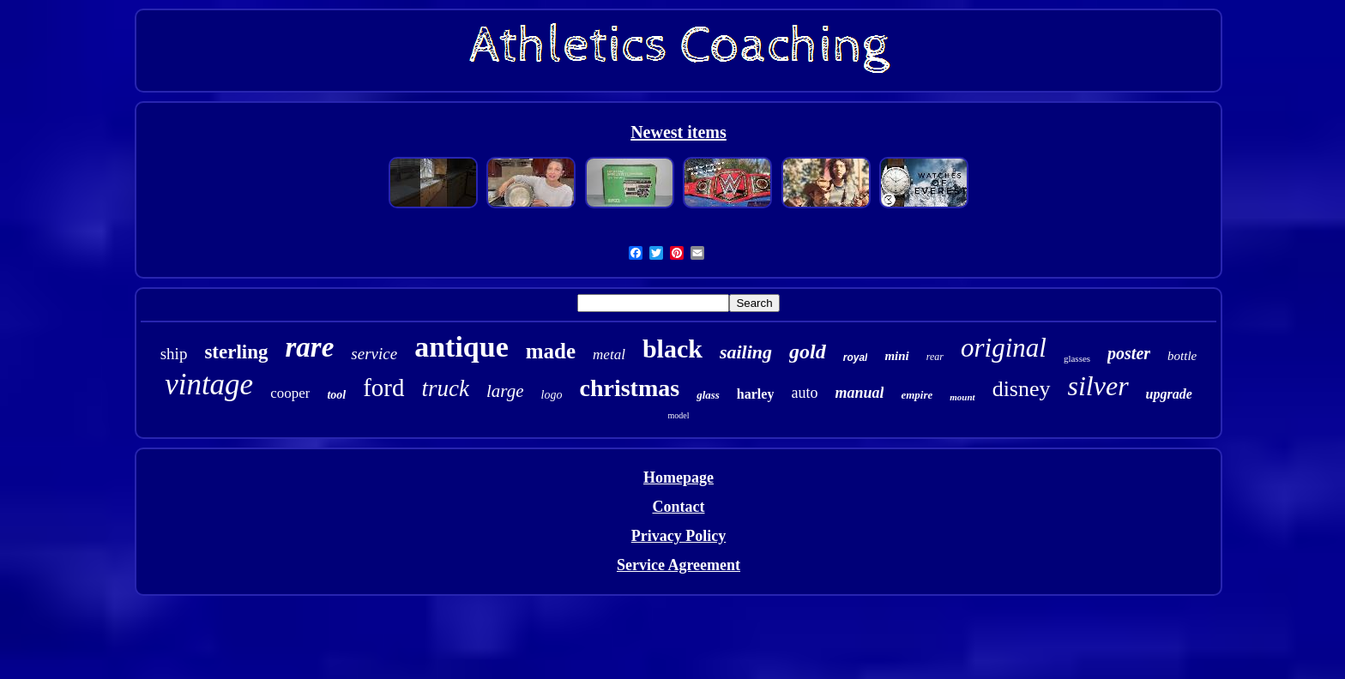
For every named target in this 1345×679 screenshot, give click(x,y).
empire (916, 394)
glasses (1077, 358)
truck (445, 388)
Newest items (678, 132)
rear (935, 357)
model (678, 415)
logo (552, 394)
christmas (629, 388)
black (672, 348)
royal (855, 358)
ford (383, 387)
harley (756, 394)
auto (804, 392)
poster (1128, 353)
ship (174, 354)
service (374, 354)
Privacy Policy (678, 535)
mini (896, 356)
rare (310, 347)
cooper (290, 393)
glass (708, 394)
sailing (746, 352)
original (1003, 348)
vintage (209, 384)
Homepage (678, 477)
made (551, 351)
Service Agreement (678, 565)
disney (1021, 388)
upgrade (1169, 394)
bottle (1182, 356)
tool (336, 394)
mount (962, 397)
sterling (236, 352)
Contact (678, 506)
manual (859, 392)
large (505, 391)
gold (807, 351)
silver (1098, 385)
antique (461, 347)
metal (609, 354)
